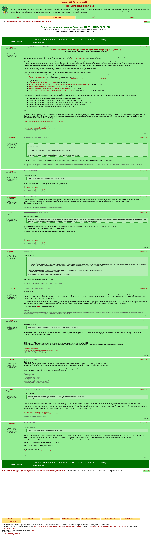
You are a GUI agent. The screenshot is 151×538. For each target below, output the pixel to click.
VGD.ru (19, 17)
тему (38, 307)
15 (78, 40)
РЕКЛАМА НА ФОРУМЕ (71, 519)
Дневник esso (46, 21)
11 (66, 40)
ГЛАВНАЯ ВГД (130, 519)
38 (85, 40)
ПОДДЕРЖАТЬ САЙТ (111, 519)
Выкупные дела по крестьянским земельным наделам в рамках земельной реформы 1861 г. (60, 84)
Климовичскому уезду (78, 58)
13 (73, 40)
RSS (32, 530)
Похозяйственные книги (37, 77)
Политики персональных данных (70, 526)
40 (91, 40)
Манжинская (11, 197)
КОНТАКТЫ (51, 519)
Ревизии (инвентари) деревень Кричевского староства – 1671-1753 (51, 90)
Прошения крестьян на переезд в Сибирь (43, 82)
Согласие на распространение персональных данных (106, 526)
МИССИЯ (31, 519)
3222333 (12, 423)
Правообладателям (12, 534)
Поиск (132, 17)
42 (96, 40)
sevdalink (11, 289)
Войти (94, 17)
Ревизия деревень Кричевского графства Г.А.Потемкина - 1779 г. (51, 88)
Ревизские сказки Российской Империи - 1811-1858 (46, 86)
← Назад (12, 41)
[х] (89, 2)
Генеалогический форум (10, 471)
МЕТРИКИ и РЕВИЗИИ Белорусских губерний (36, 127)
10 (64, 40)
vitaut (12, 359)
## (146, 47)
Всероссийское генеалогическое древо (26, 532)
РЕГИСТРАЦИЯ (56, 17)
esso (43, 42)
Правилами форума (9, 528)
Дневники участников (14, 21)
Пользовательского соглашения (45, 526)
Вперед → (20, 41)
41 (94, 40)
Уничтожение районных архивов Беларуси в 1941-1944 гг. (44, 121)
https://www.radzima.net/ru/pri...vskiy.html (37, 451)
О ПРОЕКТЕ (11, 519)
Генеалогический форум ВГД (80, 6)
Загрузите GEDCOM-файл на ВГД (74, 2)
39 (88, 40)
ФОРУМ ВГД (11, 521)
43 (99, 40)
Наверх (142, 47)
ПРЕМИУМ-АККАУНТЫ (90, 519)
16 (81, 40)
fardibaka (12, 138)
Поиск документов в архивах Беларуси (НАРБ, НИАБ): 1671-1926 (41, 128)
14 (75, 40)
